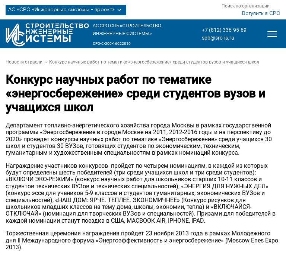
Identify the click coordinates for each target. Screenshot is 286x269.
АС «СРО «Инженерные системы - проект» (66, 10)
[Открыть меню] (272, 34)
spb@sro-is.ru (218, 38)
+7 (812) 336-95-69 (224, 30)
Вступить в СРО (261, 13)
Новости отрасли (24, 62)
